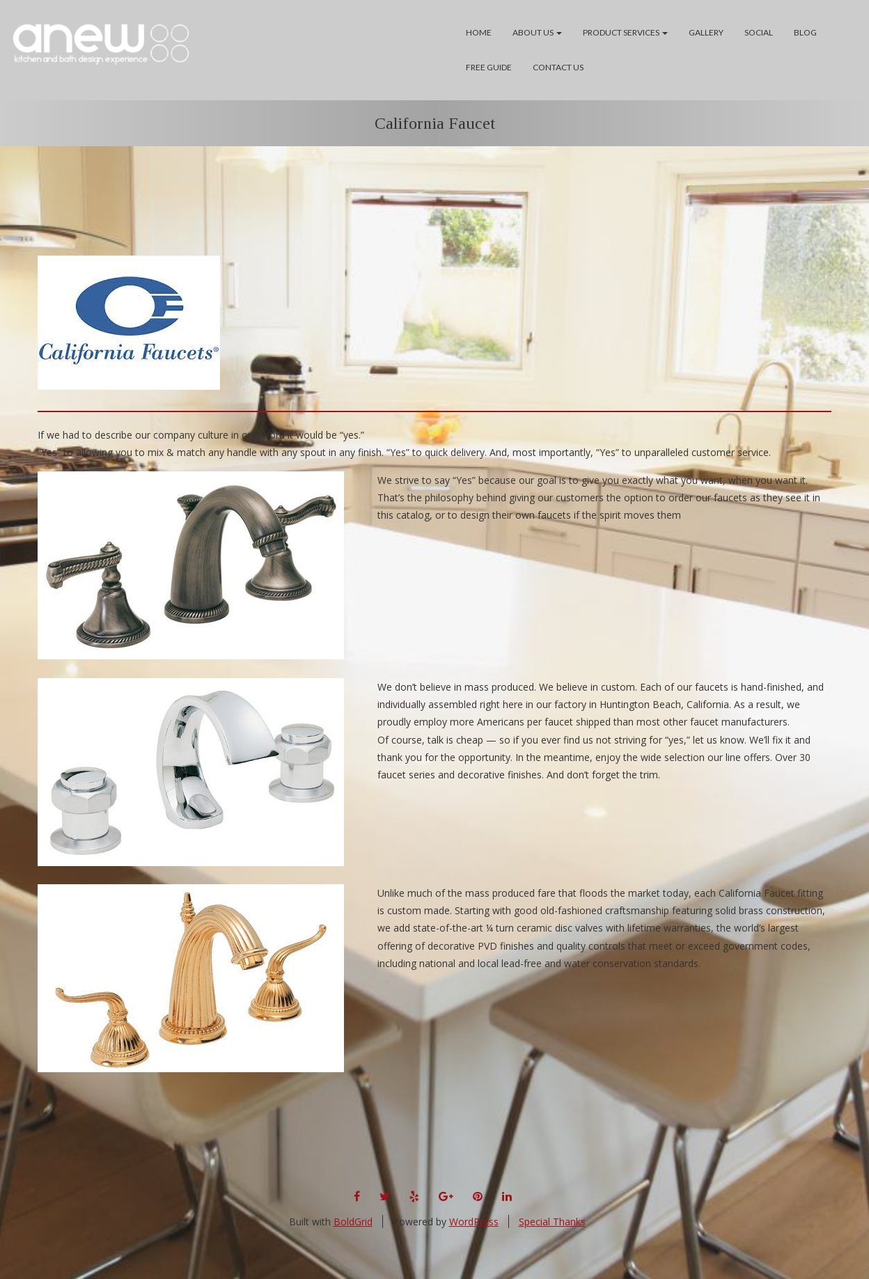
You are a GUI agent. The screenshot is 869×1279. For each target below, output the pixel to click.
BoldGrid (353, 1221)
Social (758, 32)
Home (479, 32)
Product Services (625, 32)
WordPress (474, 1221)
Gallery (706, 32)
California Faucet (435, 123)
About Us (537, 32)
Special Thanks (552, 1221)
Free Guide (489, 67)
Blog (805, 32)
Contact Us (558, 67)
